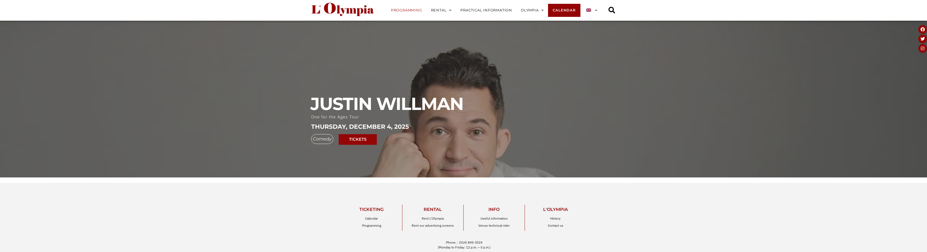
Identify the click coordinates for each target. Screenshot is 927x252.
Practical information (486, 10)
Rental (441, 10)
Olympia (532, 10)
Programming (406, 10)
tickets (357, 136)
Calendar (564, 10)
